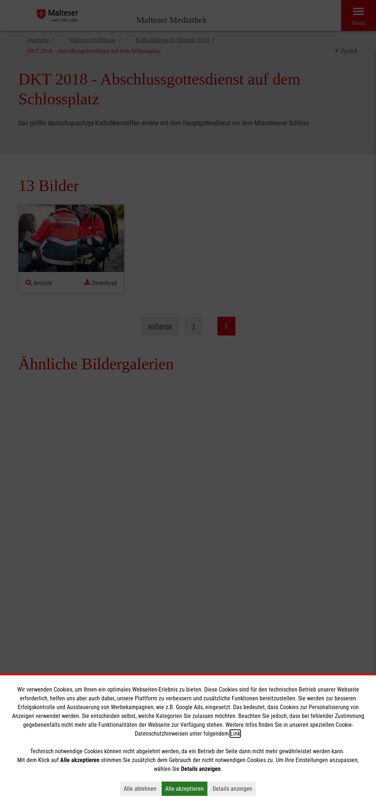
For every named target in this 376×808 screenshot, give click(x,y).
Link (235, 733)
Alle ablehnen (142, 788)
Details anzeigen (234, 788)
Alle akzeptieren (186, 788)
